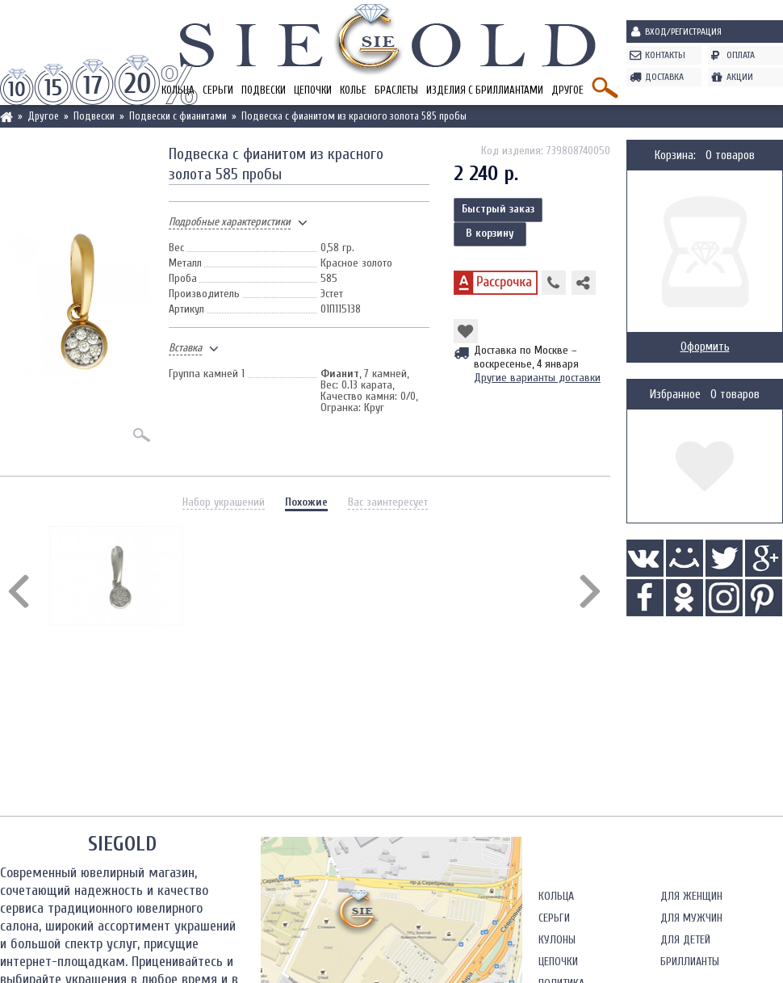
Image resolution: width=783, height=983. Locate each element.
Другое (567, 90)
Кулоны (557, 940)
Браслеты (396, 90)
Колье (353, 90)
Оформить (705, 347)
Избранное (675, 394)
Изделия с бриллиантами (484, 90)
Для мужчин (691, 918)
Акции (739, 76)
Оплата (740, 55)
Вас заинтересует (388, 502)
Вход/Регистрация (683, 31)
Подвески (263, 90)
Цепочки (313, 90)
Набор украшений (223, 502)
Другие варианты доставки (537, 377)
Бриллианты (689, 961)
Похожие (306, 502)
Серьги (218, 90)
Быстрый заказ (498, 209)
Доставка (664, 76)
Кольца (556, 896)
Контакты (665, 55)
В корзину (490, 233)
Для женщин (691, 896)
